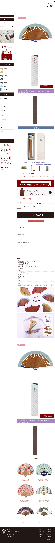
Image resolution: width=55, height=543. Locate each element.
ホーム (41, 529)
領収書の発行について (22, 234)
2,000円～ (3, 102)
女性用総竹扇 (50, 536)
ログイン (7, 19)
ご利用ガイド (20, 239)
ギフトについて (21, 227)
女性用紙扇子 (7, 72)
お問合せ (41, 534)
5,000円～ (3, 110)
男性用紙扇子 (7, 79)
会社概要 (41, 536)
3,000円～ (3, 106)
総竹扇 (5, 82)
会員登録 (7, 22)
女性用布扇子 (7, 68)
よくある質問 (42, 531)
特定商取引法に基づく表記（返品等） (24, 242)
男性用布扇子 (7, 75)
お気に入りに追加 (36, 220)
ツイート (35, 223)
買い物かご (7, 15)
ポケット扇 (6, 86)
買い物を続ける (20, 252)
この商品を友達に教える (22, 245)
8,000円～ (3, 115)
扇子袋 (5, 89)
